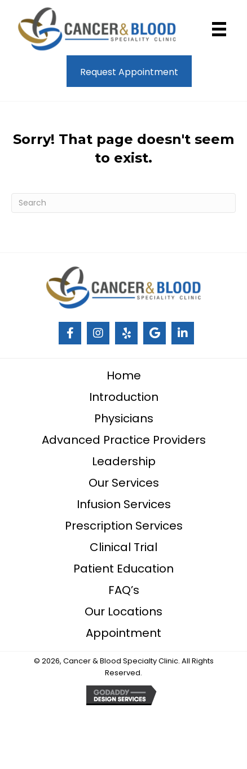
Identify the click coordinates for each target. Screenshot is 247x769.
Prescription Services (124, 525)
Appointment (123, 633)
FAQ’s (123, 590)
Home (124, 375)
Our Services (124, 483)
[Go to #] (70, 333)
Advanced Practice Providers (124, 440)
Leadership (124, 461)
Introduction (123, 397)
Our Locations (123, 611)
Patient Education (123, 568)
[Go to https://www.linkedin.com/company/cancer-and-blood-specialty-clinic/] (182, 333)
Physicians (123, 418)
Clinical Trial (123, 547)
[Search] (123, 203)
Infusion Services (124, 504)
